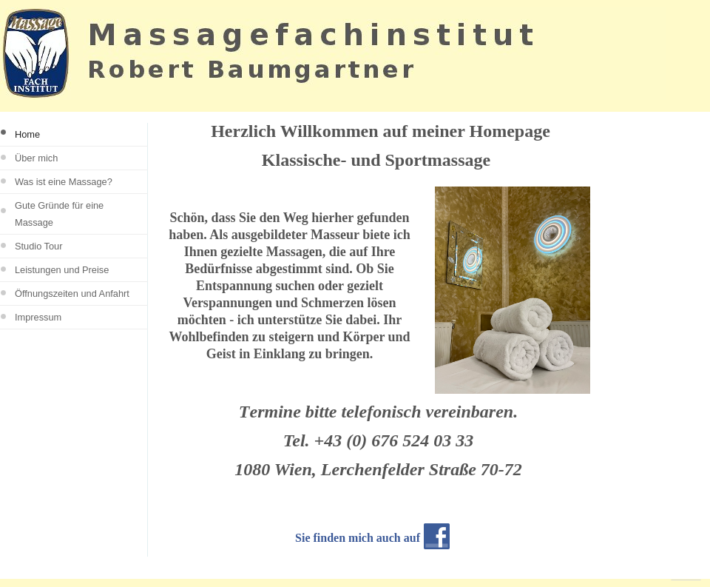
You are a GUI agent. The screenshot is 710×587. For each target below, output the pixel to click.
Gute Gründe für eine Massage (59, 214)
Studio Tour (39, 246)
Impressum (38, 317)
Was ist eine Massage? (63, 181)
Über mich (36, 158)
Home (27, 134)
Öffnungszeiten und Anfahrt (72, 293)
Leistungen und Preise (62, 269)
